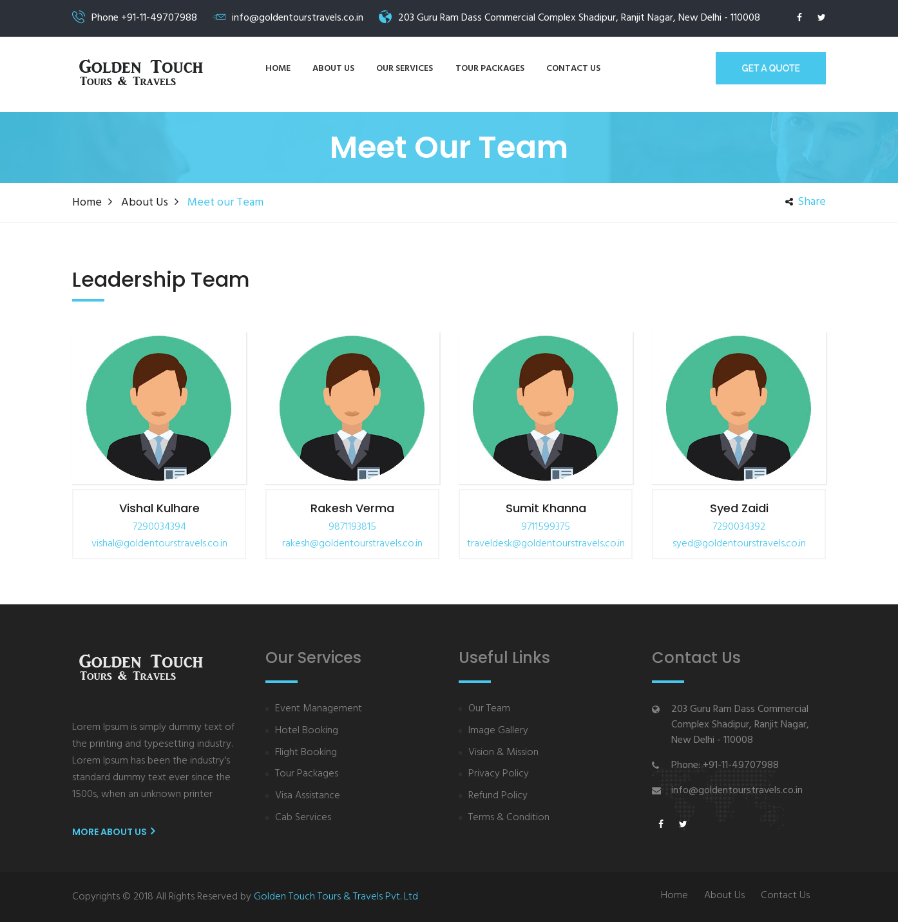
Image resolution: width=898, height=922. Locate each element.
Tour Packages (489, 68)
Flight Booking (306, 752)
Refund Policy (498, 796)
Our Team (489, 709)
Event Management (318, 709)
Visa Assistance (307, 796)
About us (333, 68)
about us (144, 202)
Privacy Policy (498, 774)
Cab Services (303, 818)
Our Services (404, 68)
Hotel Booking (306, 731)
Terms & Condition (508, 818)
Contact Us (785, 895)
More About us (113, 831)
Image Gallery (498, 731)
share (805, 202)
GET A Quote (770, 68)
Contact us (573, 68)
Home (278, 68)
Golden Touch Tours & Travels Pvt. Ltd (336, 896)
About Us (724, 895)
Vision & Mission (503, 752)
